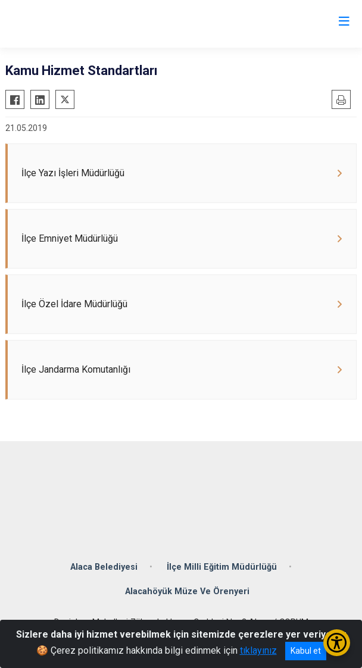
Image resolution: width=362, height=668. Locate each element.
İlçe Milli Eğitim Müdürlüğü (222, 567)
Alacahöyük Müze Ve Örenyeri (187, 591)
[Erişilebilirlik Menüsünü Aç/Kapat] (336, 642)
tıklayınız (258, 650)
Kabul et (306, 650)
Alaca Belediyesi (104, 567)
